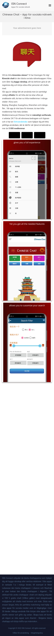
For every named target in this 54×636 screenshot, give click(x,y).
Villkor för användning (21, 633)
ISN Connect (19, 3)
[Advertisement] (27, 28)
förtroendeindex (20, 122)
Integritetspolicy (37, 633)
